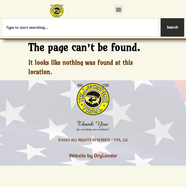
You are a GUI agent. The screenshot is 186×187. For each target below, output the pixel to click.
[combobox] (80, 27)
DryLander (105, 155)
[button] (119, 9)
